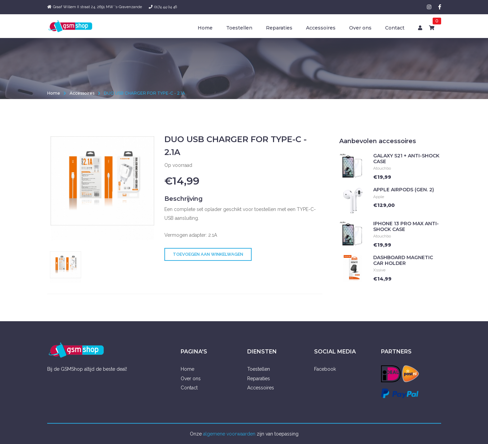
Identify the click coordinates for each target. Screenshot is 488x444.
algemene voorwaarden (229, 434)
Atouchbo (382, 171)
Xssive (379, 273)
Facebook (325, 369)
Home (205, 28)
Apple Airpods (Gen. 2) (403, 192)
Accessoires (321, 28)
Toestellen (239, 28)
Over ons (360, 28)
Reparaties (279, 28)
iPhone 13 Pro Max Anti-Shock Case (406, 229)
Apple (378, 199)
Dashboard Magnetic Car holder (403, 263)
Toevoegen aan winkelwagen (208, 257)
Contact (394, 28)
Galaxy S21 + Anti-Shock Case (406, 161)
